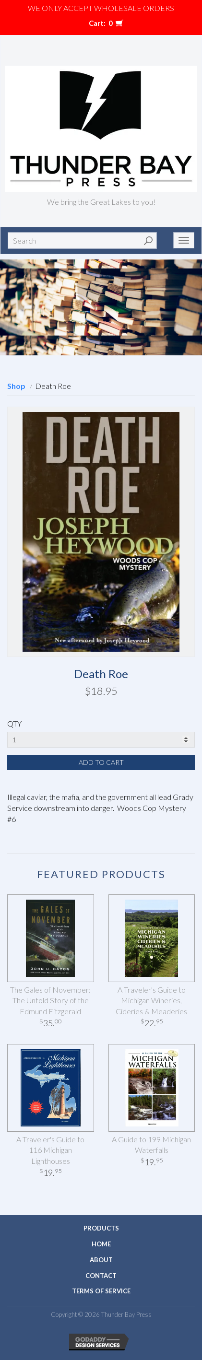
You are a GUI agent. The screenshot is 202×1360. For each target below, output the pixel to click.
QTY (14, 723)
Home (101, 1244)
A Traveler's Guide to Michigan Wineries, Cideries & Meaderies (151, 1000)
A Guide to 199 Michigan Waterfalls (151, 1145)
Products (101, 1228)
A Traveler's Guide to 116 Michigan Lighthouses (50, 1150)
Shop (16, 385)
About (101, 1260)
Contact (101, 1275)
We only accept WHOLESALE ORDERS (101, 7)
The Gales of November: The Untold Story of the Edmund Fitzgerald (50, 1000)
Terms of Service (101, 1291)
